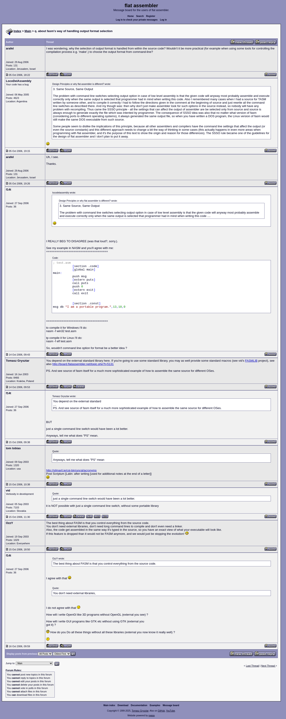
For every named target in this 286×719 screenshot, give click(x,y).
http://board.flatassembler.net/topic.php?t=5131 (82, 364)
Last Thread (252, 665)
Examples (155, 705)
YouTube (170, 711)
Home (131, 16)
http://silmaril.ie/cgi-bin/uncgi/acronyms (71, 470)
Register (150, 16)
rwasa (152, 715)
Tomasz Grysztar (140, 711)
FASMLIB (251, 360)
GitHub (161, 711)
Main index (109, 705)
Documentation (139, 705)
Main (28, 31)
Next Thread (268, 665)
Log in (163, 20)
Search (140, 16)
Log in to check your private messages (137, 20)
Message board (171, 705)
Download (123, 705)
